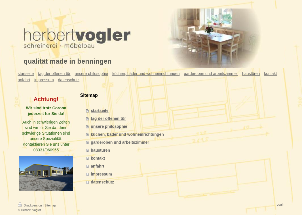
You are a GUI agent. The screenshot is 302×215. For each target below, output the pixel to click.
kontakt (98, 158)
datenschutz (102, 182)
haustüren (100, 150)
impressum (101, 174)
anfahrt (97, 166)
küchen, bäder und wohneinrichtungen (127, 134)
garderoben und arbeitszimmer (120, 142)
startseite (99, 110)
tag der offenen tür (108, 118)
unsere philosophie (109, 126)
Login (280, 204)
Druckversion (30, 205)
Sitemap (50, 205)
